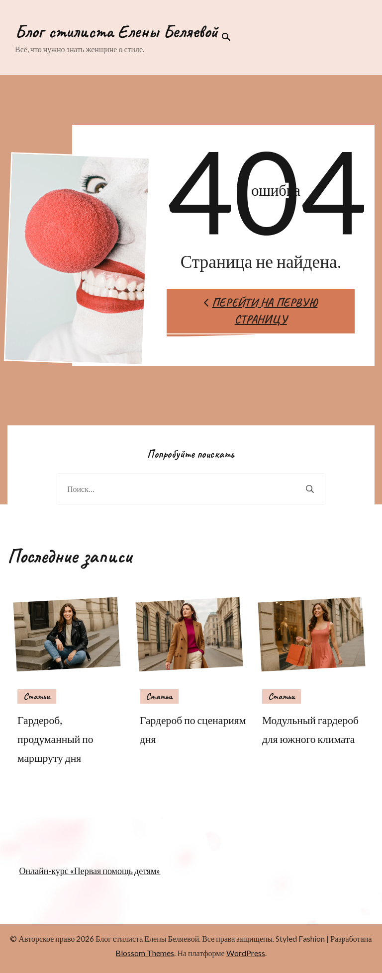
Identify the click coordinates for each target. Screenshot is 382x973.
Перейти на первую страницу (260, 311)
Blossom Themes (144, 953)
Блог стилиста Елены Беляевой (116, 31)
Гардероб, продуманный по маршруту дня (55, 739)
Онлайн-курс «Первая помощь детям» (89, 870)
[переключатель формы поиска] (224, 37)
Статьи (36, 696)
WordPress (245, 953)
